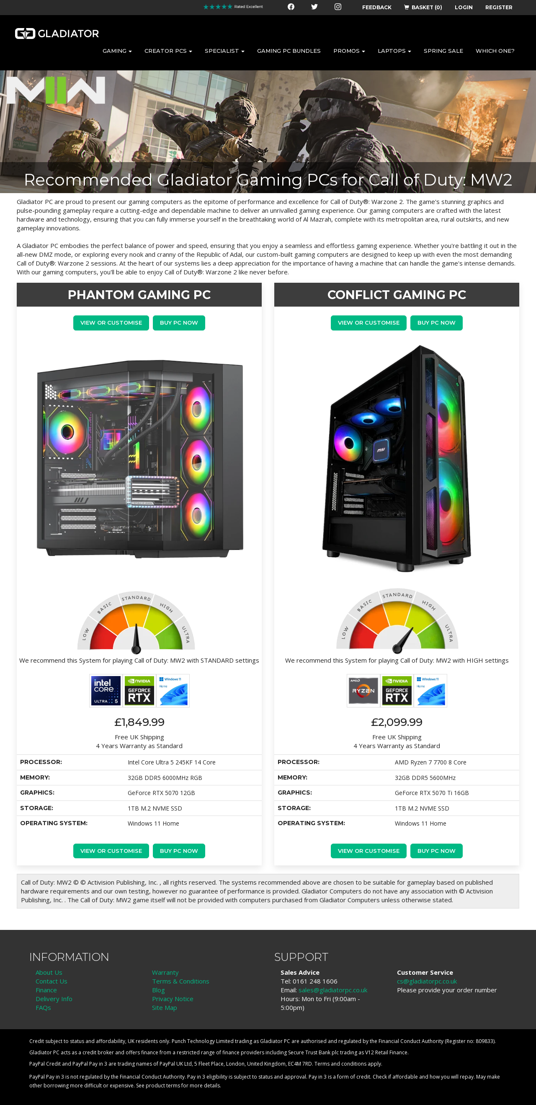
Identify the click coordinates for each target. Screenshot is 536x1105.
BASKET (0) (423, 7)
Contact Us (51, 981)
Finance (46, 990)
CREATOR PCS (168, 50)
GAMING (117, 50)
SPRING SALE (443, 50)
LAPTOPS (394, 50)
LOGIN (464, 7)
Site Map (164, 1007)
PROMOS (349, 50)
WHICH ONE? (495, 50)
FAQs (43, 1007)
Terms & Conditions (180, 981)
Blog (158, 990)
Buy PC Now (179, 322)
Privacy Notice (172, 998)
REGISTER (499, 7)
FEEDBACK (377, 7)
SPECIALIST (225, 50)
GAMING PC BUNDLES (289, 50)
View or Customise (111, 322)
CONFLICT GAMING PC (396, 294)
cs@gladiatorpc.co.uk (427, 981)
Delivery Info (54, 998)
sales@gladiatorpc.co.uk (333, 990)
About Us (49, 972)
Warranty (165, 972)
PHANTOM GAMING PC (139, 294)
